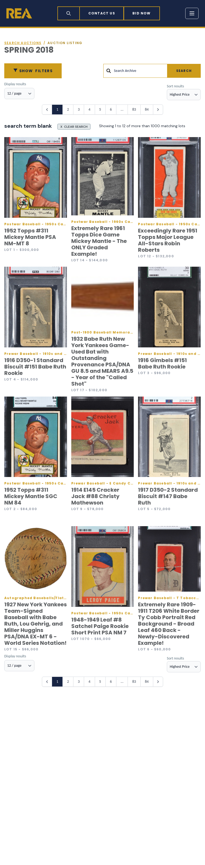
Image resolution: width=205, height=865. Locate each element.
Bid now (141, 13)
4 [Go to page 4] (89, 109)
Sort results (175, 86)
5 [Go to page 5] (100, 109)
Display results (15, 84)
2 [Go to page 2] (68, 109)
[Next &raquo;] (158, 109)
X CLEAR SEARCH (74, 127)
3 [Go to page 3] (79, 109)
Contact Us (101, 13)
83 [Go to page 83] (134, 109)
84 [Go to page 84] (147, 109)
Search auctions (22, 43)
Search (184, 70)
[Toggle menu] (192, 13)
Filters (33, 70)
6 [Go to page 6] (111, 109)
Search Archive (125, 70)
